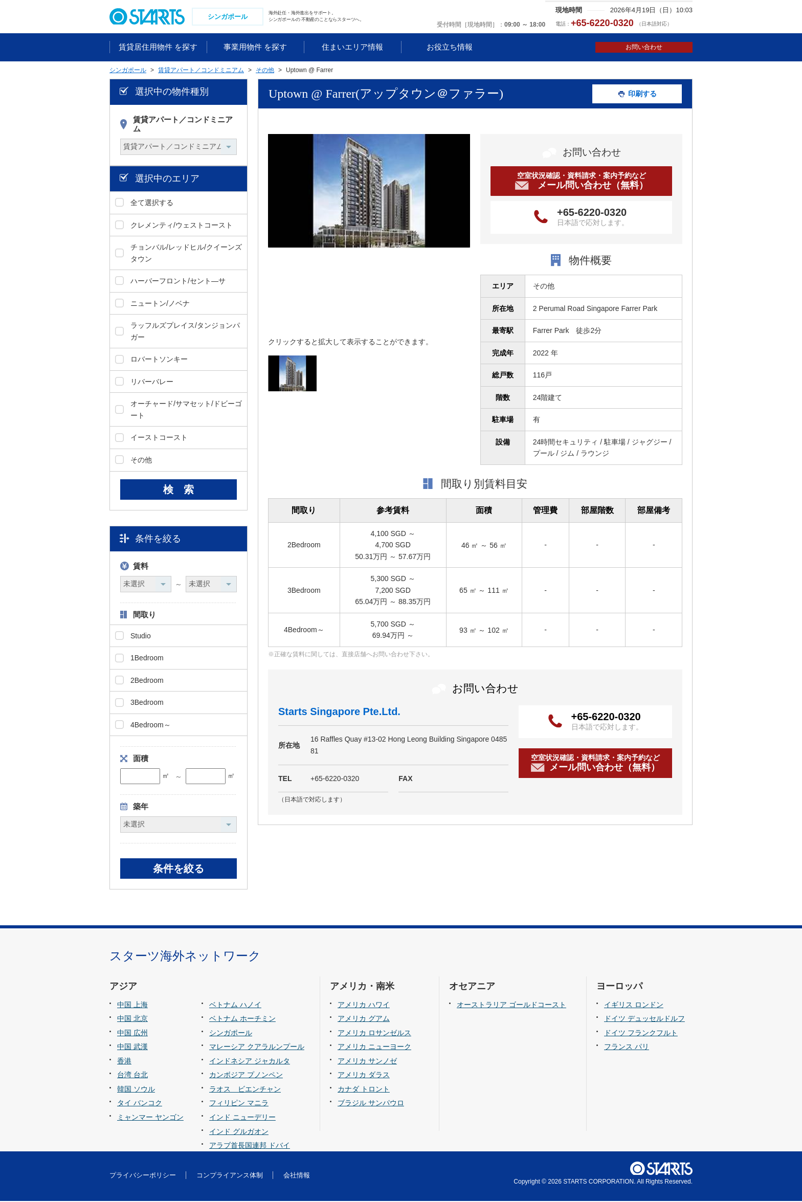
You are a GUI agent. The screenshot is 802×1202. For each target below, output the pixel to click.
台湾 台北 (132, 1076)
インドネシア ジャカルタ (249, 1062)
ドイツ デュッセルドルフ (644, 1020)
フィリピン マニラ (239, 1104)
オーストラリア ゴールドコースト (511, 1005)
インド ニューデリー (242, 1118)
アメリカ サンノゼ (367, 1062)
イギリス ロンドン (633, 1005)
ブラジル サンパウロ (371, 1104)
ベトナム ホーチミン (242, 1020)
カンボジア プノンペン (246, 1076)
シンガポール (230, 1034)
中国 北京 (132, 1020)
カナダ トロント (364, 1090)
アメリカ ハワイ (364, 1005)
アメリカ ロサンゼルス (374, 1034)
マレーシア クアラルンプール (256, 1048)
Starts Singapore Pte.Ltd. (339, 713)
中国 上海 (132, 1005)
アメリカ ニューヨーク (374, 1048)
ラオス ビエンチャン (245, 1090)
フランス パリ (626, 1048)
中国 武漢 (132, 1048)
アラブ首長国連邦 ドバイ (249, 1146)
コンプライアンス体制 (229, 1176)
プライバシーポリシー (142, 1176)
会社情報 (296, 1176)
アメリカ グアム (364, 1020)
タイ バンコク (139, 1104)
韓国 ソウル (136, 1090)
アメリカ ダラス (364, 1076)
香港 (124, 1062)
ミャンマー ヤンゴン (150, 1118)
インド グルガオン (239, 1132)
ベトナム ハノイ (235, 1005)
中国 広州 (132, 1034)
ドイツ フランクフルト (641, 1034)
